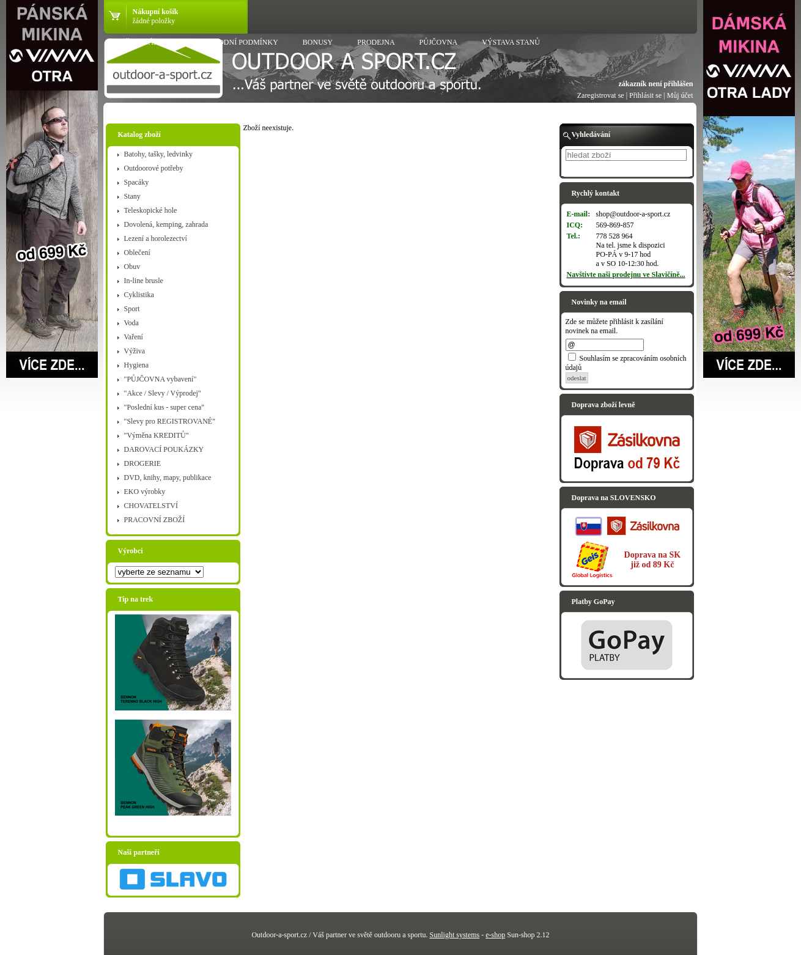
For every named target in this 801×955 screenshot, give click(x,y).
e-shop (495, 935)
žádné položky (154, 21)
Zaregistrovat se (600, 95)
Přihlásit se (645, 95)
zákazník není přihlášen (655, 83)
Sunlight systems (455, 935)
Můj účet (680, 95)
